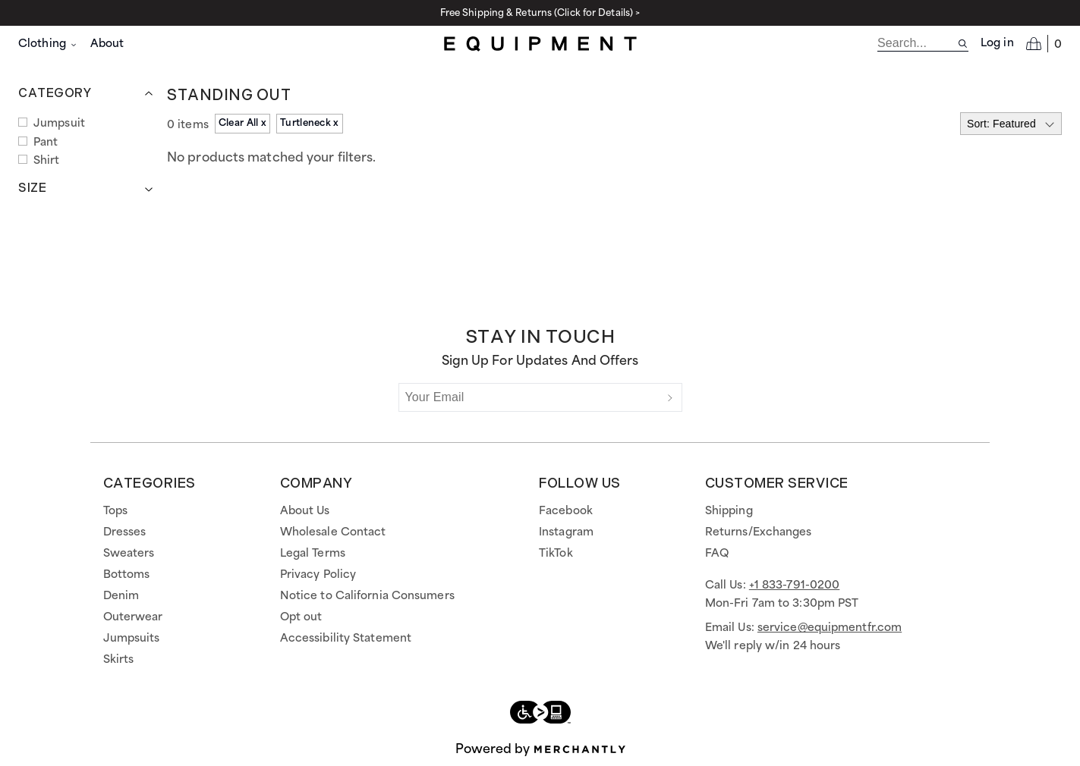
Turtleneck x (309, 123)
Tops (115, 511)
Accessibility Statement (345, 638)
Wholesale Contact (333, 532)
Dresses (124, 532)
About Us (305, 511)
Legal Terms (312, 553)
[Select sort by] (1011, 123)
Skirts (118, 660)
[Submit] (670, 397)
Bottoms (126, 575)
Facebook (566, 511)
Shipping (729, 511)
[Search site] (962, 43)
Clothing (48, 44)
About (107, 44)
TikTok (556, 553)
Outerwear (133, 617)
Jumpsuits (131, 638)
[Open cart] (1044, 43)
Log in (997, 43)
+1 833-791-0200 (794, 585)
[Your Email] (529, 397)
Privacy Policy (318, 575)
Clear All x (242, 123)
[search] (917, 43)
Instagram (566, 532)
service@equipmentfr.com (829, 628)
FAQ (717, 553)
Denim (121, 596)
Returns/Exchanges (758, 532)
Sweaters (129, 553)
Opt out (301, 617)
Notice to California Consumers (367, 596)
